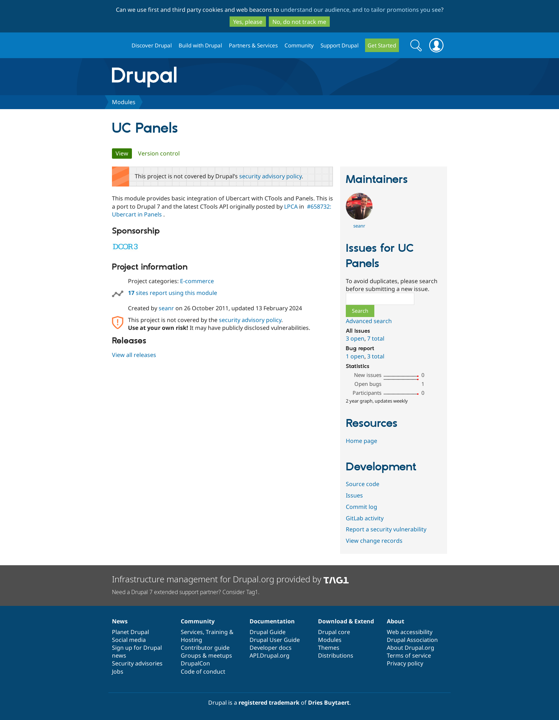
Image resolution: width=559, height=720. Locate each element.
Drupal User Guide (275, 640)
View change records (374, 541)
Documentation (272, 621)
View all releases (134, 355)
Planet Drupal (130, 632)
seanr (166, 308)
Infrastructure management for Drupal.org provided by (230, 579)
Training (217, 632)
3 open (355, 338)
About (395, 621)
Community (299, 45)
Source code (362, 484)
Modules (123, 102)
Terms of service (409, 655)
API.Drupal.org (269, 655)
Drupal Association (412, 640)
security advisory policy (270, 176)
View (124, 153)
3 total (375, 356)
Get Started (382, 45)
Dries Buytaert (328, 702)
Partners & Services (253, 45)
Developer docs (271, 648)
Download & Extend (346, 621)
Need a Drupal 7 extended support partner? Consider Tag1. (186, 592)
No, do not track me (299, 22)
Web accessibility (409, 632)
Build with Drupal (200, 45)
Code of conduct (203, 671)
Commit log (361, 507)
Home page (361, 441)
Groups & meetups (206, 655)
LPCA (291, 206)
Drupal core (334, 632)
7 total (375, 338)
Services (192, 632)
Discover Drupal (152, 45)
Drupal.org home (118, 45)
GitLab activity (365, 518)
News (120, 621)
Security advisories (137, 663)
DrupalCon (195, 663)
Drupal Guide (268, 632)
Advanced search (369, 321)
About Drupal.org (410, 648)
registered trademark (269, 702)
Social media (129, 640)
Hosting (191, 640)
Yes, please (247, 22)
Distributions (335, 655)
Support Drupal (339, 45)
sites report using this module (172, 293)
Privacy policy (405, 663)
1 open (355, 356)
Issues (354, 495)
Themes (328, 648)
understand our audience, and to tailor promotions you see (361, 10)
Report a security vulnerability (386, 529)
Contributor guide (205, 648)
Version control (159, 153)
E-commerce (197, 281)
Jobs (117, 671)
